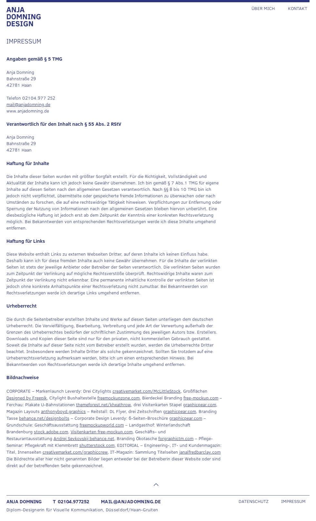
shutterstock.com (96, 445)
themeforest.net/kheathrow (103, 404)
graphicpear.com (199, 404)
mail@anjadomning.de (28, 104)
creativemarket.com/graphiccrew (75, 452)
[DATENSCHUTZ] (259, 501)
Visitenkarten (84, 431)
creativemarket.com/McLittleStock (147, 391)
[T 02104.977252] (77, 501)
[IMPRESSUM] (292, 501)
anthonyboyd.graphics (63, 411)
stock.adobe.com (51, 431)
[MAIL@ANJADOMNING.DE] (139, 501)
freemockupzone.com (118, 398)
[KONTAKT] (296, 8)
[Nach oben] (155, 484)
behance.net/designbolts (44, 418)
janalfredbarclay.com (200, 452)
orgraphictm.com (176, 438)
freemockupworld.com (102, 425)
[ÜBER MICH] (267, 8)
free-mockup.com (200, 398)
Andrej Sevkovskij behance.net (84, 438)
